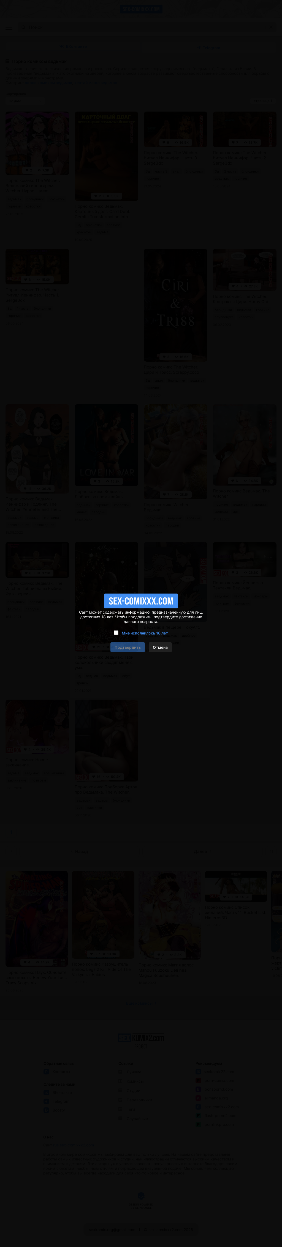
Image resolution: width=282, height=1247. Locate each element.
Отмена (160, 647)
